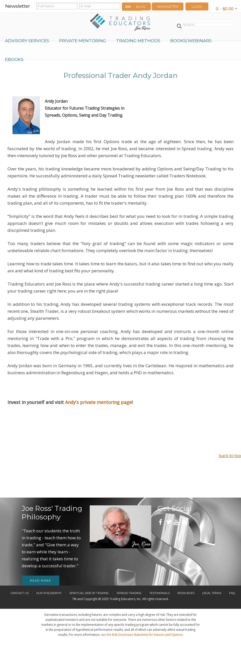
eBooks (14, 59)
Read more (40, 580)
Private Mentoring (82, 40)
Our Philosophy (49, 593)
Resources (185, 593)
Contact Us (20, 593)
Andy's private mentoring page (98, 402)
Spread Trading (129, 593)
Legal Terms (211, 593)
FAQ (232, 593)
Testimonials (159, 593)
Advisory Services (27, 40)
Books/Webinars (191, 40)
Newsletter (167, 6)
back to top (230, 455)
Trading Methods (138, 40)
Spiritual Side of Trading (89, 593)
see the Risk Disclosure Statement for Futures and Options (142, 635)
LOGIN (197, 6)
